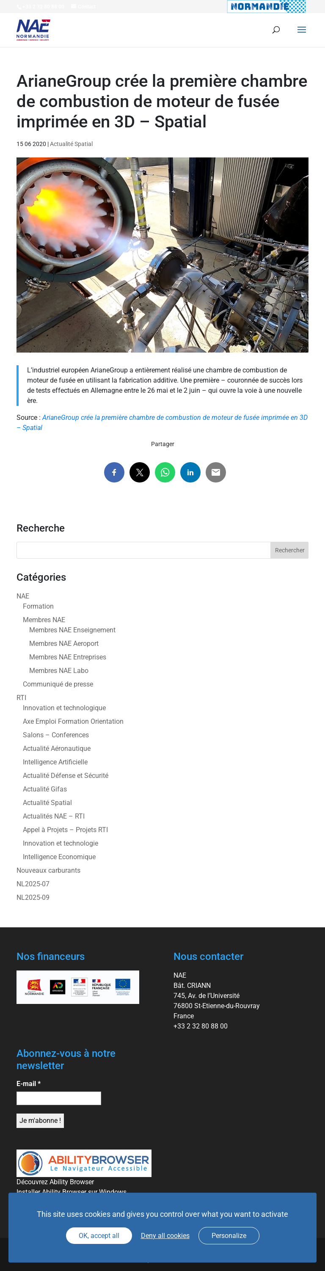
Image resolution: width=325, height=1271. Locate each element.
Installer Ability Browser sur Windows (72, 1192)
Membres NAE (44, 620)
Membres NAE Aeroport (64, 644)
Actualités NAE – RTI (54, 816)
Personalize (229, 1236)
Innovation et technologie (60, 843)
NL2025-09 (33, 897)
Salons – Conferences (56, 735)
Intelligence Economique (59, 857)
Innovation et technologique (64, 708)
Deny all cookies (165, 1236)
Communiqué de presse (58, 684)
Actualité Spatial (71, 144)
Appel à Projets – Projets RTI (65, 830)
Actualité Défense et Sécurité (65, 776)
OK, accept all (99, 1236)
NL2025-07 (33, 884)
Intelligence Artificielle (55, 762)
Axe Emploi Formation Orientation (73, 721)
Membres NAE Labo (58, 671)
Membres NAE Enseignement (72, 630)
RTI (21, 698)
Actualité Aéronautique (57, 748)
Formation (38, 606)
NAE (23, 596)
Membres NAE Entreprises (67, 657)
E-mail (29, 1084)
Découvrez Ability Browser (55, 1182)
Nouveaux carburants (48, 870)
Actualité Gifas (45, 789)
